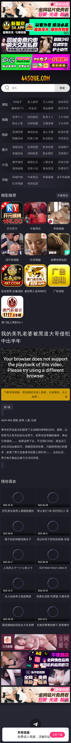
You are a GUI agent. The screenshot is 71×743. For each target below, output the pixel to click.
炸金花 (33, 108)
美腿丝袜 (17, 153)
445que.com (35, 78)
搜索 (62, 88)
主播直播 (48, 123)
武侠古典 (63, 162)
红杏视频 (17, 183)
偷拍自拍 (32, 132)
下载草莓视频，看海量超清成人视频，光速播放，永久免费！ (36, 394)
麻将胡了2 (18, 108)
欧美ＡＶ (48, 117)
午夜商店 (32, 177)
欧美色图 (48, 147)
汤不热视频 (63, 177)
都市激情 (17, 162)
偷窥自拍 (17, 147)
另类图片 (63, 153)
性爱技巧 (63, 168)
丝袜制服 (32, 123)
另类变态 (63, 138)
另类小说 (32, 168)
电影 (5, 135)
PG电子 (17, 102)
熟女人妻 (17, 123)
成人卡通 (48, 132)
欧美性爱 (63, 132)
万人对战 (48, 102)
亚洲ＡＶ (17, 117)
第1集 (7, 407)
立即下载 (57, 734)
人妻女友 (48, 162)
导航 (5, 180)
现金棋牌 (48, 108)
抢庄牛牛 (63, 108)
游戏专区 (63, 102)
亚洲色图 (32, 147)
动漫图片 (63, 147)
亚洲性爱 (17, 132)
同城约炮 (17, 177)
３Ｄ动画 (63, 117)
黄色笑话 (48, 168)
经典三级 (32, 138)
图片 (5, 150)
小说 (5, 165)
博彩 (5, 104)
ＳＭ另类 (63, 123)
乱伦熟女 (48, 138)
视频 (5, 119)
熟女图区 (48, 153)
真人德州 (32, 102)
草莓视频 (48, 177)
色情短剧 (32, 183)
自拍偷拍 (32, 117)
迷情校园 (17, 168)
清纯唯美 (32, 153)
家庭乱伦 (32, 162)
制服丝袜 (17, 138)
